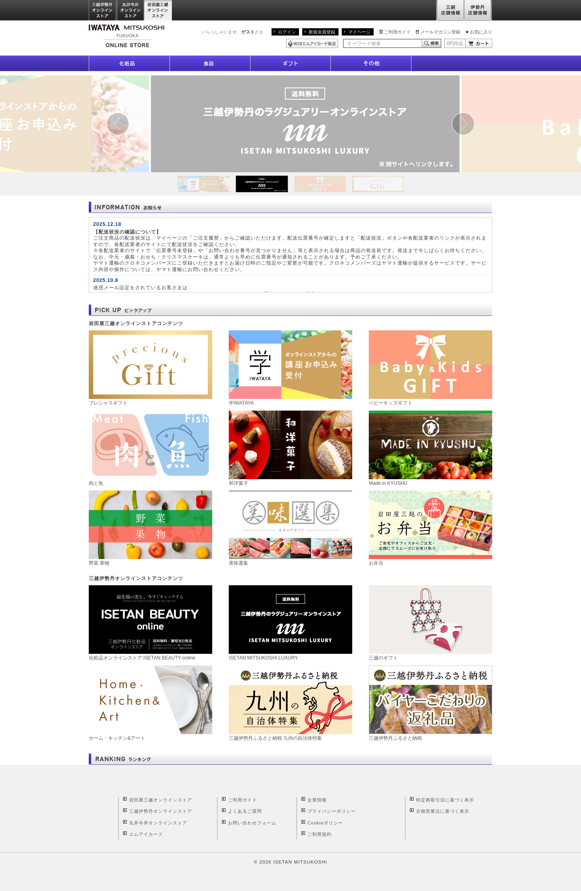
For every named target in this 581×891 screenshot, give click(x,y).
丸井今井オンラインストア (130, 10)
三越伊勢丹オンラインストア (103, 10)
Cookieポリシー (325, 822)
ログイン (287, 31)
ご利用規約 (319, 834)
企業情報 (317, 799)
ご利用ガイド (397, 31)
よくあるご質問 (245, 811)
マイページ (359, 31)
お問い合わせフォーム (252, 822)
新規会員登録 (322, 31)
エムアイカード (146, 834)
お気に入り (481, 31)
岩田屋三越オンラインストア (158, 10)
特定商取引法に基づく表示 (445, 799)
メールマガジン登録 (440, 31)
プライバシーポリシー (331, 811)
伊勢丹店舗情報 (478, 10)
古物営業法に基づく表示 (442, 811)
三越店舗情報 (450, 10)
